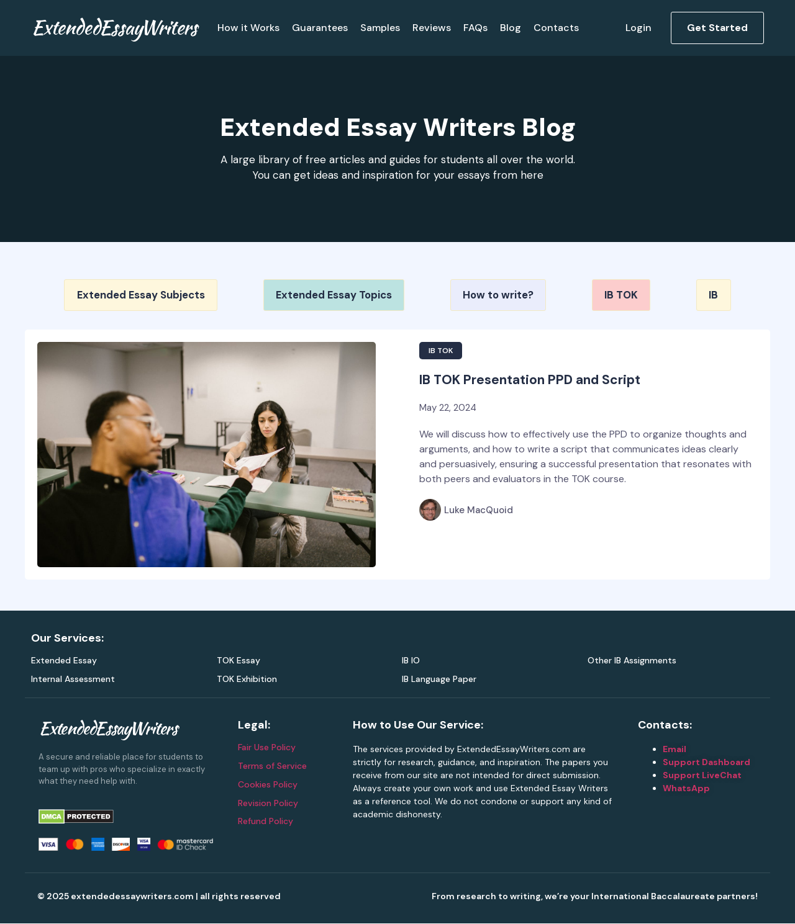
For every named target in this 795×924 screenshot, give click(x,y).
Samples (380, 27)
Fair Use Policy (267, 747)
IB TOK (441, 351)
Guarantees (320, 27)
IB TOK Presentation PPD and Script (529, 379)
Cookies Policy (268, 784)
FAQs (475, 27)
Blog (510, 27)
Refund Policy (265, 821)
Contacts (556, 27)
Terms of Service (272, 766)
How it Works (248, 27)
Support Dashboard (706, 762)
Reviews (431, 27)
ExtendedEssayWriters (114, 27)
